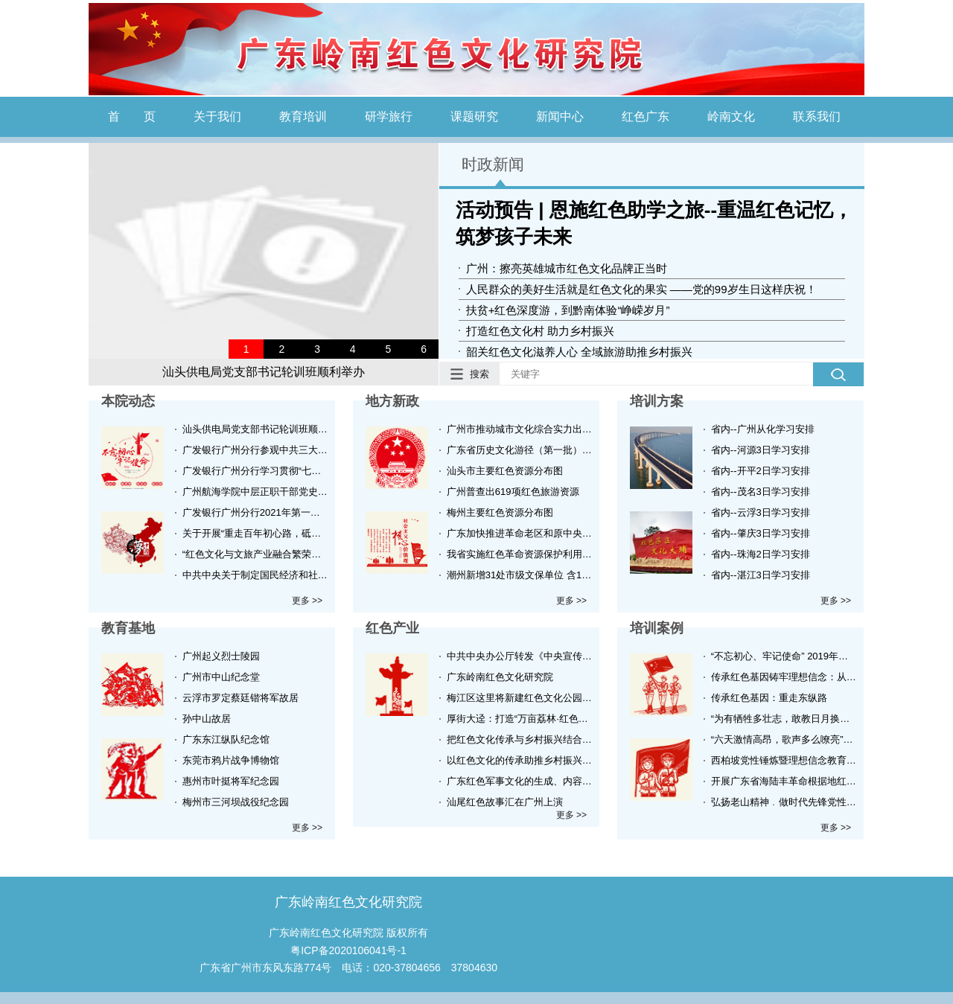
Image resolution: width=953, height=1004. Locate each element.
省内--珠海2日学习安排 (760, 554)
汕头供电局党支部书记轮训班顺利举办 (263, 371)
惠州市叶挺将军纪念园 (230, 781)
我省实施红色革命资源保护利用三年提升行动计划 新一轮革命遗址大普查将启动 (520, 554)
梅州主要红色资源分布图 (500, 512)
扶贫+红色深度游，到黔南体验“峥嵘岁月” (568, 310)
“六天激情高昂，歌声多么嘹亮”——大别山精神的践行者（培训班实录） (784, 739)
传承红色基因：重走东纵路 (769, 697)
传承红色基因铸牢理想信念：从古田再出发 (784, 676)
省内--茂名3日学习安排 (760, 491)
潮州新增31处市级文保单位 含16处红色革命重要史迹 (520, 575)
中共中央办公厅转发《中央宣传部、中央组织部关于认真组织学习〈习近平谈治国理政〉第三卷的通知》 (520, 656)
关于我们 (217, 116)
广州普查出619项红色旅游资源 (513, 491)
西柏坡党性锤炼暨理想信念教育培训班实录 (784, 760)
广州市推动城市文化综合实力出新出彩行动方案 (520, 429)
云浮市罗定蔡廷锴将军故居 (240, 697)
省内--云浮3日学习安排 (760, 512)
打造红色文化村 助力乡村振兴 (540, 330)
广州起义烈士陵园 (221, 656)
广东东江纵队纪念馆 (226, 739)
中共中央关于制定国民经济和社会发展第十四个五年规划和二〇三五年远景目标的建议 (255, 575)
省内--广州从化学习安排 (763, 429)
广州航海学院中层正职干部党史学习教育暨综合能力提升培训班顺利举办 (255, 491)
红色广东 (645, 116)
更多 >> (307, 600)
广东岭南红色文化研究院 (500, 676)
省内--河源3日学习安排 (760, 449)
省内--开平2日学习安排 (760, 470)
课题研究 (474, 116)
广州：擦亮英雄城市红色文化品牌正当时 (566, 268)
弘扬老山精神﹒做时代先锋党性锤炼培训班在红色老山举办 (784, 802)
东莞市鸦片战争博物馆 (230, 760)
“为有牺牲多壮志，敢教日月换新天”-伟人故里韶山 (784, 718)
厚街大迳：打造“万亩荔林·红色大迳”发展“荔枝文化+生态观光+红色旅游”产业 (520, 718)
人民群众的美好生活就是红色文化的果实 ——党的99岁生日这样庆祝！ (641, 289)
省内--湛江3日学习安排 (760, 575)
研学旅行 (388, 116)
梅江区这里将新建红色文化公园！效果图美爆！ (520, 697)
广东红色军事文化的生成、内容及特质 (520, 781)
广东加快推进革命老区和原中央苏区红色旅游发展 (520, 533)
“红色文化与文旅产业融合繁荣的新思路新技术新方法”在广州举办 (255, 554)
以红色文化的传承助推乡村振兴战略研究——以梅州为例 (520, 760)
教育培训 (303, 116)
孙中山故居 (206, 718)
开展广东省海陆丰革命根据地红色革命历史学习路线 (784, 781)
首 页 (132, 116)
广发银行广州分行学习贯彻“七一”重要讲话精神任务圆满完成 (255, 470)
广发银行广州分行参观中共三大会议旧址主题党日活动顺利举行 (255, 449)
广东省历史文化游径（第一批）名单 (520, 449)
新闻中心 (560, 116)
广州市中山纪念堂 (221, 676)
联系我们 (817, 116)
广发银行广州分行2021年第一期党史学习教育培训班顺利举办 (255, 512)
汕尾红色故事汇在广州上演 (505, 802)
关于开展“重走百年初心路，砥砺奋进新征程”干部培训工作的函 (255, 533)
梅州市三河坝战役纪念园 (235, 802)
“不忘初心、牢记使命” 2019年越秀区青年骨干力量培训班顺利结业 (784, 656)
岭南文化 (731, 116)
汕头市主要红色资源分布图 (505, 470)
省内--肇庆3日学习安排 (760, 533)
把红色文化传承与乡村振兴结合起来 (520, 739)
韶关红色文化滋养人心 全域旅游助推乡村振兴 (579, 351)
